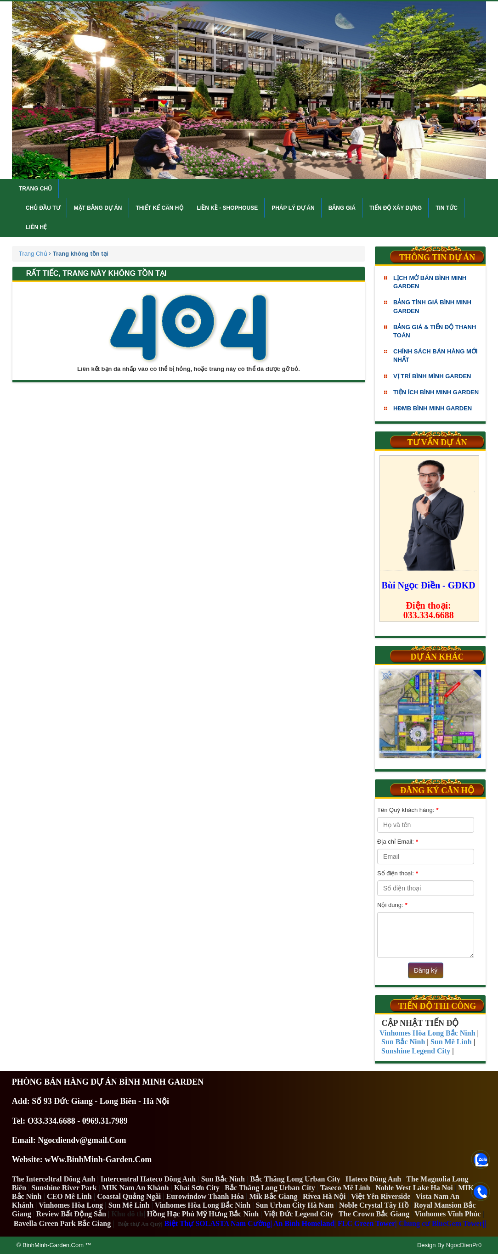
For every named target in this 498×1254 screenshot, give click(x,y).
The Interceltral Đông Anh (53, 1179)
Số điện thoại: (397, 873)
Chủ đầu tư (43, 208)
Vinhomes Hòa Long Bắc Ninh (202, 1205)
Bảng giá (342, 208)
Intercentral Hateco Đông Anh (148, 1179)
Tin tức (447, 208)
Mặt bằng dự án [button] (98, 208)
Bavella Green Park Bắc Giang (62, 1223)
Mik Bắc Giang (273, 1196)
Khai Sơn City (197, 1188)
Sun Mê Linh (129, 1205)
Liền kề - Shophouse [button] (227, 208)
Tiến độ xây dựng (395, 208)
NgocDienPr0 (463, 1245)
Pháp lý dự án (293, 208)
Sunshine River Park (64, 1188)
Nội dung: (392, 905)
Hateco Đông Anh (373, 1179)
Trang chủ (35, 188)
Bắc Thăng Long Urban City (295, 1179)
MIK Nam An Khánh (135, 1188)
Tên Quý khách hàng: (407, 810)
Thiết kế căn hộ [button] (159, 208)
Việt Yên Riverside (381, 1196)
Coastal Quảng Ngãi (129, 1196)
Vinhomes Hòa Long (71, 1205)
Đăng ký (425, 970)
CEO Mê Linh (69, 1196)
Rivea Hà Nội (324, 1196)
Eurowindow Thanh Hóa (205, 1196)
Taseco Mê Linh (345, 1188)
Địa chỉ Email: (397, 841)
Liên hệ (36, 227)
